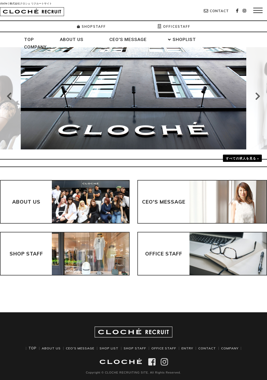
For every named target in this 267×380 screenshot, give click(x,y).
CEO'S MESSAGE (128, 39)
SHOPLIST (184, 39)
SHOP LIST (107, 348)
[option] (133, 98)
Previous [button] (9, 96)
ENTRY (189, 348)
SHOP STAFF (135, 348)
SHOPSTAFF (90, 26)
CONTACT (216, 11)
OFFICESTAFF (175, 26)
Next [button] (258, 96)
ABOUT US (71, 39)
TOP (29, 39)
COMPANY (35, 47)
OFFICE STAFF (165, 348)
